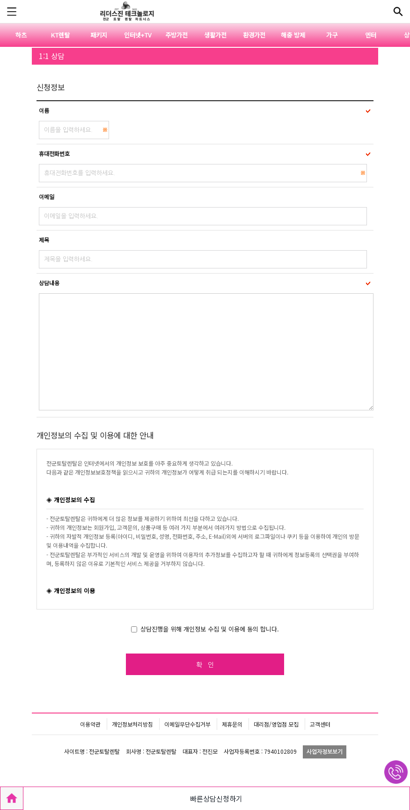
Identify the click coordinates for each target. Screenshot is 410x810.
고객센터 (320, 724)
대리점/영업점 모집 (276, 724)
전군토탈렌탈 (126, 11)
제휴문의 (232, 724)
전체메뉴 (398, 11)
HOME (11, 798)
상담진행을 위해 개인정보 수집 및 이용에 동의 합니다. (209, 628)
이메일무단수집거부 (187, 724)
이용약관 (90, 724)
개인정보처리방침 (132, 724)
